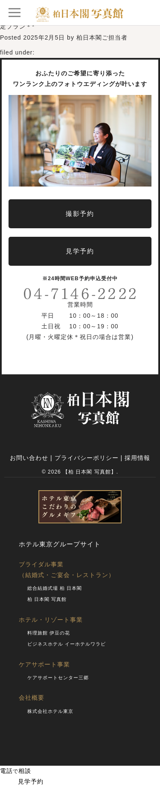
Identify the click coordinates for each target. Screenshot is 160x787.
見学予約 (22, 781)
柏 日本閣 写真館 (47, 599)
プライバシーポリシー (87, 457)
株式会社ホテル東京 (50, 711)
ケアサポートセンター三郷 (58, 677)
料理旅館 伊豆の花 (48, 632)
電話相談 (15, 770)
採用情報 (137, 457)
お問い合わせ (29, 457)
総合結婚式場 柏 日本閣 (54, 588)
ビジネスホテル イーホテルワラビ (66, 643)
